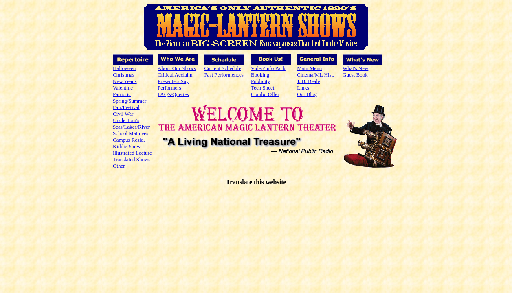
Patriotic (122, 94)
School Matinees (130, 133)
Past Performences (223, 75)
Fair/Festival (126, 107)
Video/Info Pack (268, 68)
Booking (260, 75)
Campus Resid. (129, 140)
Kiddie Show (127, 146)
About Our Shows (177, 68)
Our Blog (307, 94)
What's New (355, 68)
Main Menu (309, 68)
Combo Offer (265, 94)
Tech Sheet (262, 88)
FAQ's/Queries (173, 94)
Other (119, 166)
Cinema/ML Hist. (315, 75)
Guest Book (355, 75)
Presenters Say (173, 81)
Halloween (124, 68)
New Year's (125, 81)
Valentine (123, 88)
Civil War (123, 114)
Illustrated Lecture (132, 153)
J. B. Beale (308, 81)
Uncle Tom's (126, 120)
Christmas (123, 75)
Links (303, 88)
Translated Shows (131, 159)
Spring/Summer (129, 101)
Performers (169, 88)
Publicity (260, 81)
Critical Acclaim (175, 75)
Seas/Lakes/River (131, 127)
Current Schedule (222, 68)
